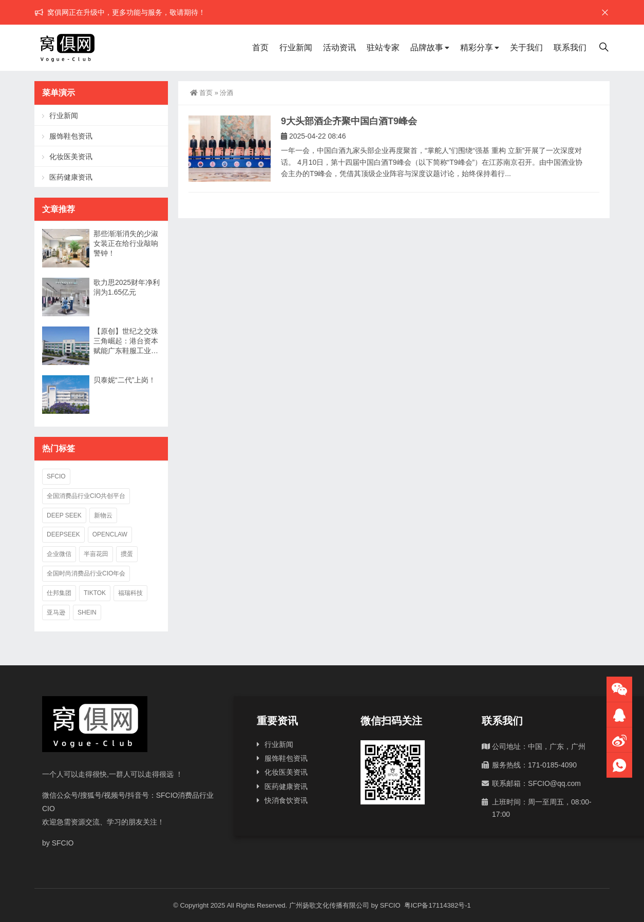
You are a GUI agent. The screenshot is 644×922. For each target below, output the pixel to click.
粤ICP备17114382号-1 (436, 905)
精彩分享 (476, 47)
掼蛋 (127, 554)
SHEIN (87, 612)
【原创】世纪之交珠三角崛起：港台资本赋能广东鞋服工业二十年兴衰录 (125, 341)
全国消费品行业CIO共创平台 (86, 496)
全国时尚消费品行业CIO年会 (86, 573)
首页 (260, 47)
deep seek (64, 515)
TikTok (95, 593)
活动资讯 (339, 47)
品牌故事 (426, 47)
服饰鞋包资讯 (70, 136)
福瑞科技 (130, 593)
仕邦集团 (59, 593)
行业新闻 (295, 47)
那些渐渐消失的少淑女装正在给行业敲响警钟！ (125, 243)
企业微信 (59, 554)
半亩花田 (96, 554)
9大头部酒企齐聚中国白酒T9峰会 (349, 121)
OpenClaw (109, 534)
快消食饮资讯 (286, 800)
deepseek (63, 534)
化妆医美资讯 (70, 156)
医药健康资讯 (70, 177)
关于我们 (526, 47)
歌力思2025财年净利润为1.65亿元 (126, 287)
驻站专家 (383, 47)
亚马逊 (56, 612)
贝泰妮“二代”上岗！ (124, 380)
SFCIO (56, 476)
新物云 (103, 515)
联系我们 (570, 47)
